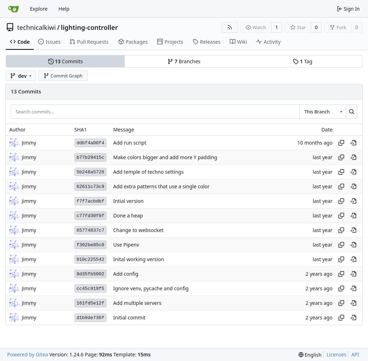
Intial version (128, 201)
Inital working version (138, 259)
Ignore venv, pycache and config (151, 288)
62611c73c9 (90, 186)
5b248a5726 (90, 172)
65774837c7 (90, 230)
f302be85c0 (90, 245)
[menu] (310, 354)
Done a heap (128, 215)
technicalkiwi (36, 27)
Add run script (129, 143)
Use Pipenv (126, 245)
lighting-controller (89, 27)
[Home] (14, 8)
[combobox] (322, 111)
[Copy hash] (341, 143)
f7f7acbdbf (90, 201)
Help (63, 8)
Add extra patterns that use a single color (161, 186)
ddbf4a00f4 (90, 143)
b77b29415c (90, 157)
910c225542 (90, 259)
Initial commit (129, 317)
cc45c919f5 (90, 288)
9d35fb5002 (90, 274)
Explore (38, 8)
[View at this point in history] (353, 143)
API (355, 354)
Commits (65, 61)
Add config (126, 274)
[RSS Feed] (230, 27)
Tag (302, 61)
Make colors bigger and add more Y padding (165, 157)
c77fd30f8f (90, 216)
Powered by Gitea (27, 354)
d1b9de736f (90, 317)
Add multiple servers (137, 303)
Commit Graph (62, 75)
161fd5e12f (90, 303)
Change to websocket (138, 230)
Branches (183, 61)
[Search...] (351, 111)
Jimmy (29, 142)
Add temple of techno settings (148, 172)
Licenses (337, 354)
